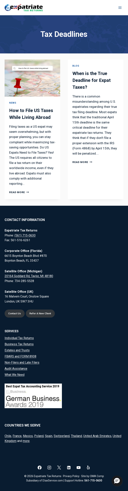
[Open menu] (119, 7)
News (12, 103)
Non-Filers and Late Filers (22, 362)
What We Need (14, 375)
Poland (39, 436)
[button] (117, 481)
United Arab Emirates (97, 436)
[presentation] (32, 78)
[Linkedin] (69, 467)
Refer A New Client (40, 313)
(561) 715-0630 (25, 235)
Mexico (28, 436)
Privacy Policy (71, 476)
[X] (59, 467)
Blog (75, 65)
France (17, 436)
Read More (19, 192)
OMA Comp (97, 476)
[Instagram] (49, 467)
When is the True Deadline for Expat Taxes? (91, 80)
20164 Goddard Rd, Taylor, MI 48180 (29, 276)
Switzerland (62, 436)
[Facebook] (40, 467)
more (26, 441)
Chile (8, 436)
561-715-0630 (93, 480)
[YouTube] (79, 467)
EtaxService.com (53, 480)
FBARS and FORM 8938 (20, 356)
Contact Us (14, 313)
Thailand (76, 436)
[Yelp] (88, 467)
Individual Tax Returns (19, 338)
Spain (48, 436)
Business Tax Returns (19, 344)
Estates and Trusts (17, 350)
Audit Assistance (16, 368)
